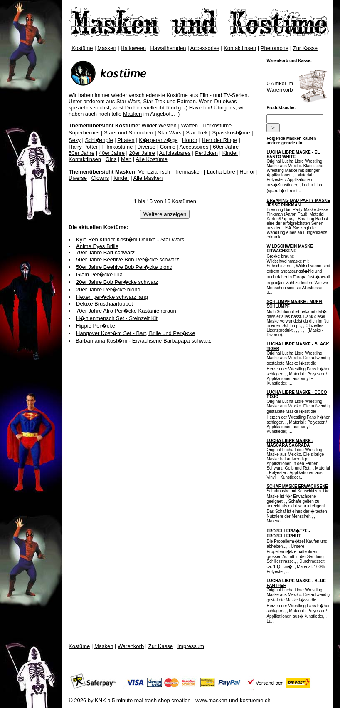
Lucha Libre (221, 172)
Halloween (133, 48)
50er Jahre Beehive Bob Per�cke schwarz (127, 259)
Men (126, 159)
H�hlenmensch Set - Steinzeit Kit (117, 318)
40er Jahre (112, 153)
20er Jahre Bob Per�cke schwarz (117, 282)
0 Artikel (276, 83)
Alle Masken (148, 178)
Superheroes (84, 132)
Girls (111, 159)
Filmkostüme (117, 147)
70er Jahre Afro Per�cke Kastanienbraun (126, 311)
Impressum (190, 646)
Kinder (230, 153)
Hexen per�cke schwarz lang (112, 297)
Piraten (125, 140)
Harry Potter (83, 147)
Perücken (206, 153)
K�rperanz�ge (158, 140)
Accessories (204, 48)
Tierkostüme (217, 125)
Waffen (189, 125)
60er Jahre (226, 147)
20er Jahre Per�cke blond (108, 289)
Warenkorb (131, 646)
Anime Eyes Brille (97, 246)
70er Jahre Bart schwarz (105, 252)
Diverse (146, 147)
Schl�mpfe (99, 140)
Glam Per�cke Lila (99, 274)
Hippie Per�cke (95, 326)
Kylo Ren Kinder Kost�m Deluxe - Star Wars (130, 239)
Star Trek (197, 132)
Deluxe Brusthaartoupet (104, 304)
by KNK (97, 700)
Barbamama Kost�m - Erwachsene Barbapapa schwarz (143, 341)
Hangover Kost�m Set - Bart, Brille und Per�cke (135, 333)
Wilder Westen (159, 125)
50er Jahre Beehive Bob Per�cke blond (124, 267)
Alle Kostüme (152, 159)
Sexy (75, 140)
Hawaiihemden (168, 48)
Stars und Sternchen (128, 132)
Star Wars (169, 132)
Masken (106, 48)
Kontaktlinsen (240, 48)
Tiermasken (188, 172)
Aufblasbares (175, 153)
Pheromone (274, 48)
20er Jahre (142, 153)
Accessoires (193, 147)
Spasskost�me (231, 132)
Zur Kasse (305, 48)
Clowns (100, 178)
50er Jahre (81, 153)
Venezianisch (154, 172)
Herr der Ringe (219, 140)
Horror (189, 140)
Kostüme (82, 48)
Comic (167, 147)
